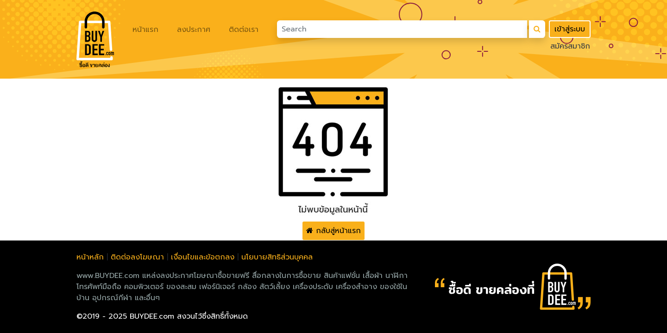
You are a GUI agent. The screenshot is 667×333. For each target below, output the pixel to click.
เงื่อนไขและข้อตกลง (202, 257)
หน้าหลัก (90, 257)
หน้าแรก (145, 29)
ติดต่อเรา (243, 29)
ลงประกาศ (193, 29)
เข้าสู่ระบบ (569, 29)
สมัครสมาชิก (570, 46)
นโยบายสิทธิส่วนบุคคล (277, 257)
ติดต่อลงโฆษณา (137, 257)
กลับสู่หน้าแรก (333, 230)
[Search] (402, 29)
